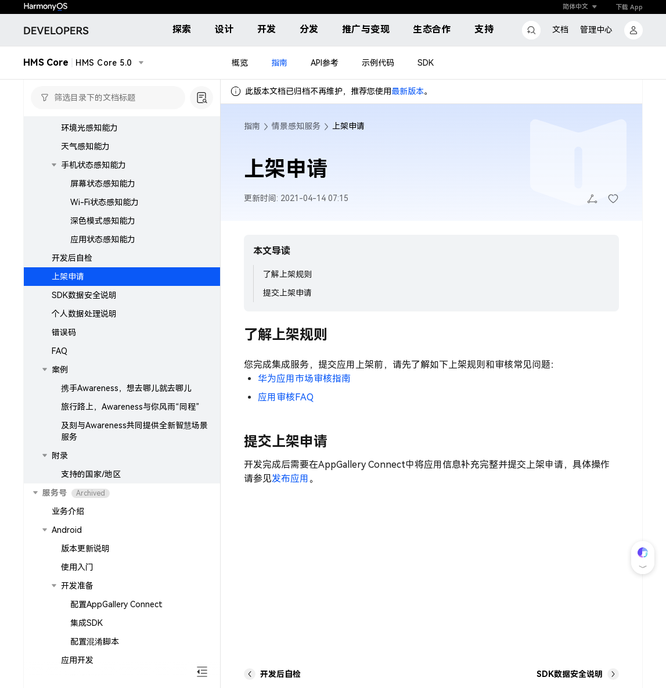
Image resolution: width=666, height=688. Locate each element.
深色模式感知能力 (102, 220)
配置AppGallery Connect (116, 604)
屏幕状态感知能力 (102, 183)
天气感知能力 (85, 146)
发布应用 (290, 478)
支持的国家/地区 (91, 474)
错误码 (64, 332)
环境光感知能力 (89, 127)
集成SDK (86, 623)
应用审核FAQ (286, 397)
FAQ (59, 351)
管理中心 (596, 29)
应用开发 (77, 660)
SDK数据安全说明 (84, 295)
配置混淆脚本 (94, 641)
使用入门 (77, 567)
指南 (279, 62)
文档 (560, 29)
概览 (240, 62)
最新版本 (407, 91)
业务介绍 (68, 511)
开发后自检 (72, 258)
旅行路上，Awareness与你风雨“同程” (130, 406)
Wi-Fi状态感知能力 (104, 202)
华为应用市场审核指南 (304, 378)
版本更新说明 (85, 548)
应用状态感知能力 (102, 239)
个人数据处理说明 (84, 313)
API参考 (325, 62)
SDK (425, 62)
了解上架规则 (287, 274)
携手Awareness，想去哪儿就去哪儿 (126, 388)
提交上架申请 (287, 293)
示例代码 (378, 62)
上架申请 (68, 276)
